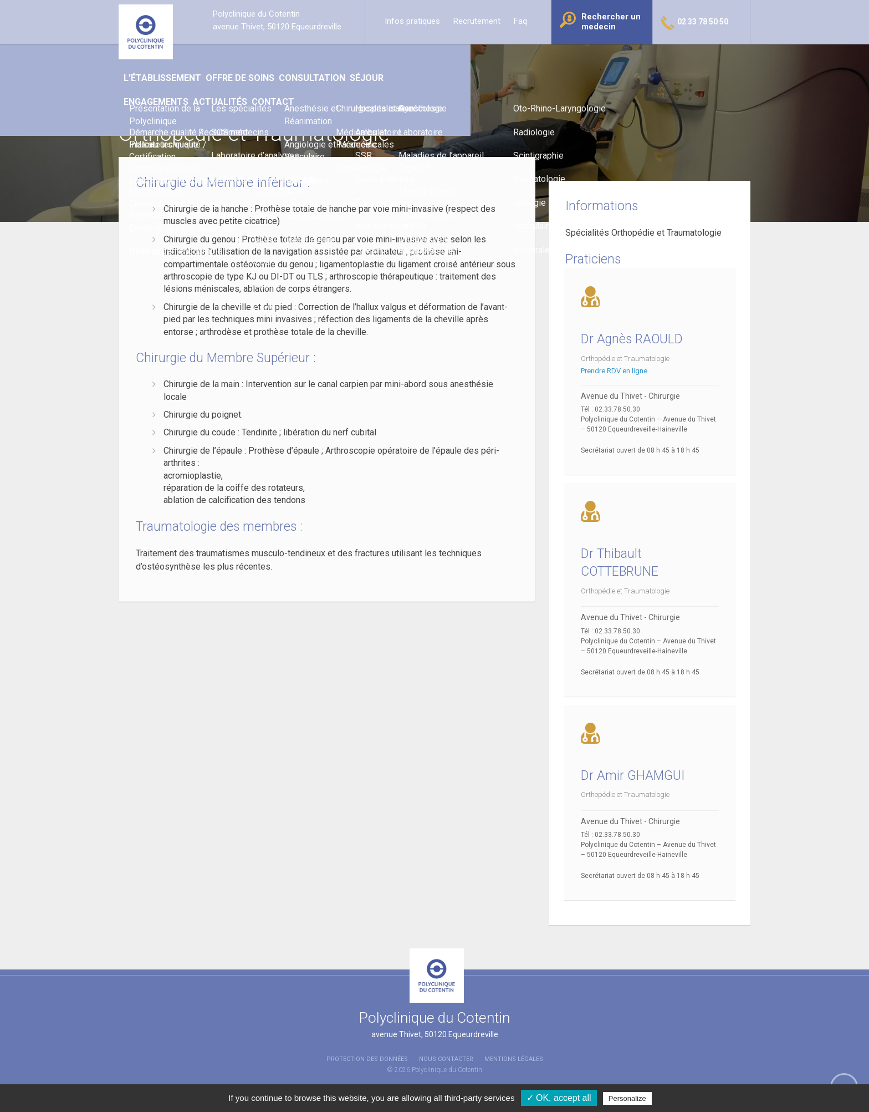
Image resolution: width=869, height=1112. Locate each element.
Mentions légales (513, 1059)
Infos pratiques (412, 21)
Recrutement (476, 21)
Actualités (593, 61)
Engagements (525, 61)
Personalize (627, 1098)
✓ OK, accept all (558, 1098)
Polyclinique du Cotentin (447, 1070)
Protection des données (367, 1059)
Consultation (407, 61)
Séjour (466, 61)
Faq (520, 21)
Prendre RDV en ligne (615, 371)
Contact (651, 61)
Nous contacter (446, 1059)
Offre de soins (332, 61)
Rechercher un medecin (611, 22)
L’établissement (252, 61)
